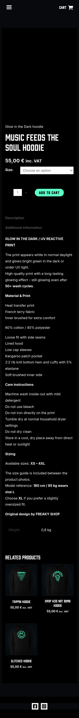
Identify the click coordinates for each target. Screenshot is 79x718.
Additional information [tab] (23, 227)
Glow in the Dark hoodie (24, 126)
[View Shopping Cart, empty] (66, 7)
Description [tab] (14, 218)
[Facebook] (35, 706)
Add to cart (49, 192)
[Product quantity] (17, 192)
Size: (9, 170)
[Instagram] (44, 706)
